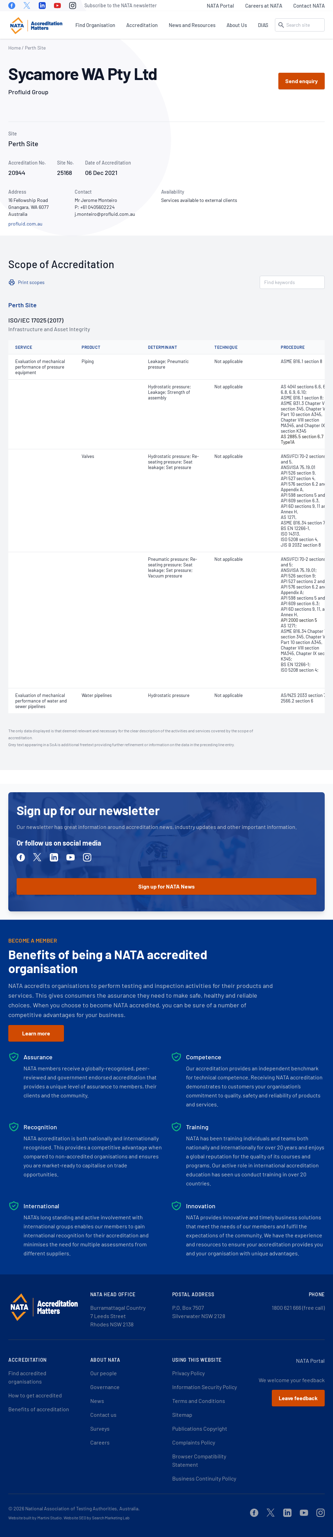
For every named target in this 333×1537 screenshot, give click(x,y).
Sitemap (182, 1414)
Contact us (103, 1414)
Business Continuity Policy (204, 1478)
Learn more (36, 1033)
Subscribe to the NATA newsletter (120, 5)
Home (14, 48)
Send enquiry (301, 81)
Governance (105, 1387)
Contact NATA (309, 5)
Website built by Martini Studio (35, 1517)
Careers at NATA (263, 5)
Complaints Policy (193, 1442)
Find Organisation (95, 25)
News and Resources (192, 25)
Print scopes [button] (31, 282)
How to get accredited (35, 1395)
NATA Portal (220, 5)
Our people (103, 1373)
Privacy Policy (188, 1373)
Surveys (100, 1428)
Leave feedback (298, 1398)
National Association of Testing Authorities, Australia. (82, 1508)
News (97, 1400)
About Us (236, 25)
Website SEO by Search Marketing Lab (97, 1517)
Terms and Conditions (198, 1400)
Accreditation (142, 25)
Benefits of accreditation (38, 1409)
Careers (100, 1442)
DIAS (263, 25)
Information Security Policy (204, 1387)
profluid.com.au (25, 224)
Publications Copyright (199, 1428)
